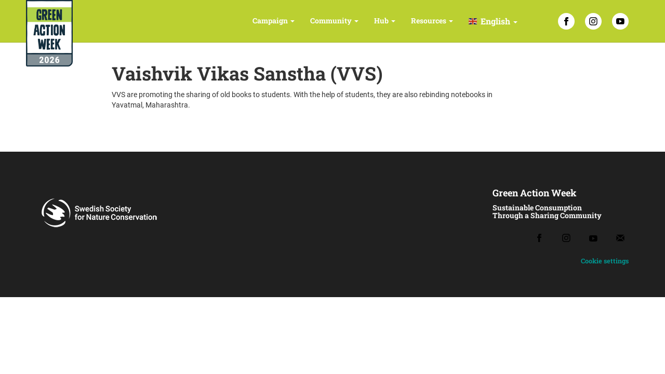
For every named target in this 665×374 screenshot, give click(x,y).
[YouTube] (620, 21)
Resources (432, 20)
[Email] (620, 238)
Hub (384, 20)
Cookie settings (605, 261)
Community (334, 20)
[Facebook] (566, 21)
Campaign (273, 20)
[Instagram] (593, 21)
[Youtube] (593, 238)
